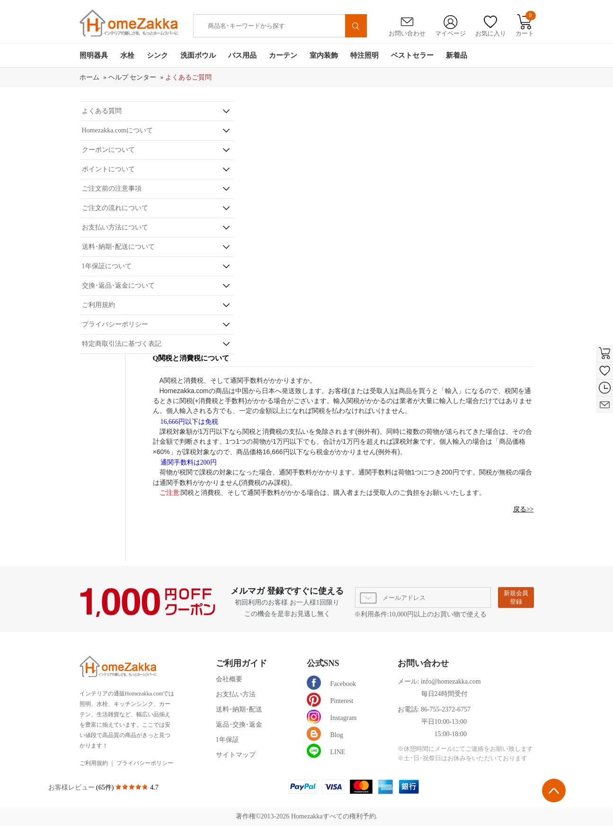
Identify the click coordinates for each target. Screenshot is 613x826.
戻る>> (523, 509)
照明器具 (94, 55)
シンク (157, 55)
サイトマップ (236, 754)
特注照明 (364, 55)
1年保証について (107, 266)
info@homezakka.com (451, 681)
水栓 (127, 55)
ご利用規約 (98, 304)
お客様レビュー (72, 787)
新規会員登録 (516, 597)
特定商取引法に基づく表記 (121, 343)
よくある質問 (102, 110)
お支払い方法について (115, 227)
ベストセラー (412, 55)
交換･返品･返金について (118, 285)
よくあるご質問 (188, 77)
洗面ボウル (198, 55)
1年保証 (227, 739)
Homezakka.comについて (117, 130)
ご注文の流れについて (115, 207)
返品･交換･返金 (239, 724)
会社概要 (229, 679)
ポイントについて (108, 169)
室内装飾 (324, 55)
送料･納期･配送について (118, 246)
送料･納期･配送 (239, 709)
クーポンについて (108, 149)
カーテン (283, 55)
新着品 (456, 55)
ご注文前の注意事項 (112, 188)
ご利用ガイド (241, 663)
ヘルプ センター (132, 77)
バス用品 (242, 55)
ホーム (89, 77)
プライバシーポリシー (115, 324)
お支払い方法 (236, 694)
